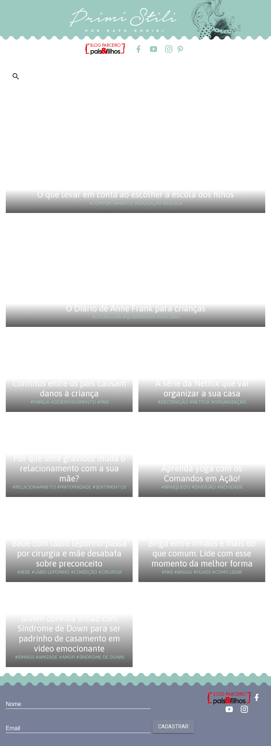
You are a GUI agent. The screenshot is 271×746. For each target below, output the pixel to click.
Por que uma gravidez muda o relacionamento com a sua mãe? (69, 468)
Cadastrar (173, 726)
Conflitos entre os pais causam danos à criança (69, 388)
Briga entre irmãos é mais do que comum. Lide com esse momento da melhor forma (202, 553)
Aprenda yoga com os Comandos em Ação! (201, 473)
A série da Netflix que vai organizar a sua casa (202, 388)
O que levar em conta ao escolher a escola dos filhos (135, 194)
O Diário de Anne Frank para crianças (135, 308)
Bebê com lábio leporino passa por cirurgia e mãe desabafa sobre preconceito (69, 553)
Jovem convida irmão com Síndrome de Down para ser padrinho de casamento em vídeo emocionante (69, 633)
